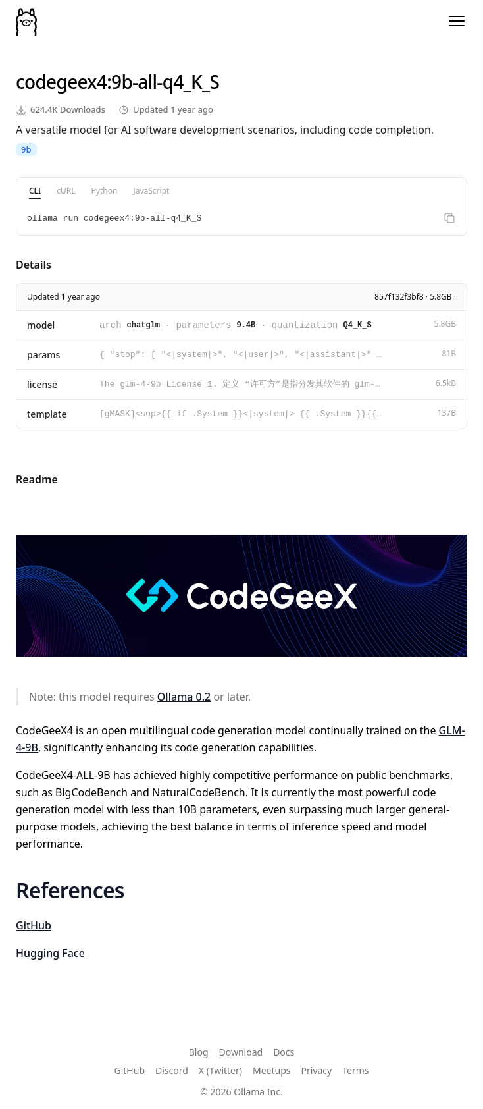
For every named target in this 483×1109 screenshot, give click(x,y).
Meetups (272, 1070)
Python (104, 190)
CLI (35, 190)
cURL (66, 190)
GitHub (33, 925)
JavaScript (151, 190)
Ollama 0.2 (184, 697)
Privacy (316, 1070)
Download (241, 1052)
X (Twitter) (220, 1070)
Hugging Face (50, 953)
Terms (355, 1070)
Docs (283, 1052)
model (41, 325)
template (47, 414)
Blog (199, 1052)
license (42, 384)
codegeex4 (61, 81)
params (43, 354)
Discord (171, 1070)
